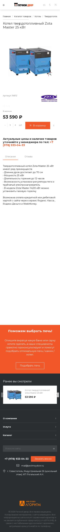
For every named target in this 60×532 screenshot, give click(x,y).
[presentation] (3, 395)
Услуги (7, 427)
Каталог (7, 435)
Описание (10, 156)
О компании (10, 418)
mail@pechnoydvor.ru (32, 465)
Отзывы (28, 156)
